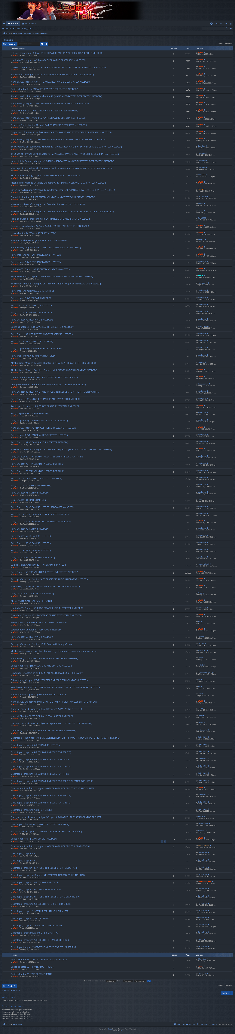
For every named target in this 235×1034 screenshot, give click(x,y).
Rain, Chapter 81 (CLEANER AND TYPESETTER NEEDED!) (39, 442)
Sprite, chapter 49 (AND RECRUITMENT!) (31, 974)
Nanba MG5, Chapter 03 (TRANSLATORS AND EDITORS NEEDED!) (44, 658)
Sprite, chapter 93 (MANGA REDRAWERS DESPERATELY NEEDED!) (44, 110)
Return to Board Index (12, 990)
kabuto (201, 966)
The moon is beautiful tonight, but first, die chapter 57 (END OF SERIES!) (48, 204)
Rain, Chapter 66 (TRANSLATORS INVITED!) (33, 557)
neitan (200, 715)
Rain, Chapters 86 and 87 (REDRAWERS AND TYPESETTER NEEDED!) (45, 399)
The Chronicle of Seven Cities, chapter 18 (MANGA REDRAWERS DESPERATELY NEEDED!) (56, 96)
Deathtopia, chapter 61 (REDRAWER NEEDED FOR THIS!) (40, 773)
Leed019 (201, 708)
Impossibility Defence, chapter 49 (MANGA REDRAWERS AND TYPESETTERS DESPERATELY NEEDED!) (62, 161)
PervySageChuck (205, 881)
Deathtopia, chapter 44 (23, 860)
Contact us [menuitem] (180, 1024)
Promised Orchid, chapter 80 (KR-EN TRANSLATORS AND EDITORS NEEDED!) (50, 218)
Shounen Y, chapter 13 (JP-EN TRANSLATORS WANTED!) (39, 240)
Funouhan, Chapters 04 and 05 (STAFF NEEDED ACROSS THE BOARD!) (47, 672)
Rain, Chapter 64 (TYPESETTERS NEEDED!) (32, 593)
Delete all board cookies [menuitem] (208, 1024)
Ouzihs (200, 939)
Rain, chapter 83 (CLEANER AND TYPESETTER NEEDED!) (39, 420)
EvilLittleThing (204, 845)
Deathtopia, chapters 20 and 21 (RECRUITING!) (35, 932)
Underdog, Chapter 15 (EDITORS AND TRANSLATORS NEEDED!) (43, 730)
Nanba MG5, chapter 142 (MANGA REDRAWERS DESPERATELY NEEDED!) (48, 60)
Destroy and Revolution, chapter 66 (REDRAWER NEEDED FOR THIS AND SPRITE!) (52, 788)
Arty (120, 1030)
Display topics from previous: (100, 981)
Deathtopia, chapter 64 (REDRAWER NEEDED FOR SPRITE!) (41, 752)
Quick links (4, 24)
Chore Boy (202, 959)
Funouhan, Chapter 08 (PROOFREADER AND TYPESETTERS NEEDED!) (46, 615)
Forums (14, 23)
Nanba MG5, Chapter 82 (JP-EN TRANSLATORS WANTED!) (40, 269)
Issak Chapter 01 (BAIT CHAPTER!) (28, 499)
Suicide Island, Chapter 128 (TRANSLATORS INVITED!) (38, 564)
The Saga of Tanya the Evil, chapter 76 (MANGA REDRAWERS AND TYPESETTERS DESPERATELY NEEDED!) (65, 153)
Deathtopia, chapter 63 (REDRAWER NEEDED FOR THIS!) (40, 759)
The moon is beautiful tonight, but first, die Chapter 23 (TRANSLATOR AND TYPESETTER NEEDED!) (61, 449)
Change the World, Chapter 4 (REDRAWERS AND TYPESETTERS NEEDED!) (48, 384)
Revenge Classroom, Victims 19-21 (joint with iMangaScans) (41, 644)
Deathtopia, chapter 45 (23, 853)
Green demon (203, 384)
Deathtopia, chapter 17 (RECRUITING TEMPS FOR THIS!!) (40, 939)
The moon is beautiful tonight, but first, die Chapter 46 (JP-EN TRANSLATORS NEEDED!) (56, 283)
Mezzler (201, 593)
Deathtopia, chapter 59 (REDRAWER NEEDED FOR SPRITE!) (41, 795)
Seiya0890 (202, 218)
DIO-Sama (202, 196)
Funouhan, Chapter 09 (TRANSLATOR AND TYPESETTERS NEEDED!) (45, 586)
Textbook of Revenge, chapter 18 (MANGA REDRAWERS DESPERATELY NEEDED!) (52, 74)
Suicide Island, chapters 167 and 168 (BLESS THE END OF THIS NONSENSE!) (50, 226)
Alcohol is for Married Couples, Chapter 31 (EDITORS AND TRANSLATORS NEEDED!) (54, 370)
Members (29, 23)
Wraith (15, 55)
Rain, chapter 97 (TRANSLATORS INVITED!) (32, 290)
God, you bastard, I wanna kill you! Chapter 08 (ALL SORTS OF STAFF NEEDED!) (51, 723)
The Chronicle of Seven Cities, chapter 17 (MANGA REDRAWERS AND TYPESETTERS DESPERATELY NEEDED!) (66, 146)
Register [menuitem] (231, 24)
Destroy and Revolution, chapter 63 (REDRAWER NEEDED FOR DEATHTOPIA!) (50, 846)
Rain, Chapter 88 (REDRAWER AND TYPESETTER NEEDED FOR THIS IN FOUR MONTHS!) (55, 391)
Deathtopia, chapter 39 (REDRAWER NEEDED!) (34, 882)
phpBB (109, 1029)
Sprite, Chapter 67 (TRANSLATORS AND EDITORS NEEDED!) (41, 665)
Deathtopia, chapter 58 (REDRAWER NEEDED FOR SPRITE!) (41, 802)
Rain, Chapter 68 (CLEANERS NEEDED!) (31, 543)
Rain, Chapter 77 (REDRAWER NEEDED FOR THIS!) (36, 478)
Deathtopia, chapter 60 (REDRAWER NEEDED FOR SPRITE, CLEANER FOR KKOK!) (52, 781)
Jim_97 (201, 189)
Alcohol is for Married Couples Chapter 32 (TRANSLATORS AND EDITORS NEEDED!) (53, 362)
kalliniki (200, 723)
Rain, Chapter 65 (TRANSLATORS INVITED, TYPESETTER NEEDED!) (44, 572)
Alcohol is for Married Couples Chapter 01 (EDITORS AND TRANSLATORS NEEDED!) (53, 651)
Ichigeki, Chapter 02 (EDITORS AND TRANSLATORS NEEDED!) (42, 716)
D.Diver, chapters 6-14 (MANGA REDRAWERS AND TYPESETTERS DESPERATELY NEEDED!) (56, 53)
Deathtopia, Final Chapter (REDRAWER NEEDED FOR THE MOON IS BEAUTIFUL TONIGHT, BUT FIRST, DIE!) (65, 737)
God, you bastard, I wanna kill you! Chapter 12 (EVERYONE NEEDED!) (46, 709)
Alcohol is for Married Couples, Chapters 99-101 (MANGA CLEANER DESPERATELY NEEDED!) (58, 182)
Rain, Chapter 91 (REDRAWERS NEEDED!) (32, 341)
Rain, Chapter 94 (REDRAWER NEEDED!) (31, 312)
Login (17, 28)
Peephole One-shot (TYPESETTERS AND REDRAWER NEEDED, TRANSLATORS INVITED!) (55, 687)
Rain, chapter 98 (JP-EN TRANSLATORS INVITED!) (36, 262)
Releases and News (31, 33)
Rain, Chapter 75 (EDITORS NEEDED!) (30, 492)
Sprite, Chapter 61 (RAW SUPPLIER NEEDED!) (34, 838)
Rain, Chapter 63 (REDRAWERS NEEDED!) (32, 636)
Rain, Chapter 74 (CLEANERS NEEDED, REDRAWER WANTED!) (42, 507)
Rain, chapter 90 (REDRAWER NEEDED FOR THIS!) (36, 348)
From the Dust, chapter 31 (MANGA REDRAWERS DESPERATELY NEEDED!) (49, 125)
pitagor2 (201, 240)
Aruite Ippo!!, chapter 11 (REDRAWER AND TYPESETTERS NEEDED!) (45, 406)
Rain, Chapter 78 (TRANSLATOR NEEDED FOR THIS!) (37, 471)
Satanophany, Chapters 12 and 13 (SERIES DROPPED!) (39, 622)
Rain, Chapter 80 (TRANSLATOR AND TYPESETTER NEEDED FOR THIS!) (47, 456)
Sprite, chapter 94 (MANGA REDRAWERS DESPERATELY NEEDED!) (44, 89)
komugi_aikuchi (204, 326)
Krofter (200, 204)
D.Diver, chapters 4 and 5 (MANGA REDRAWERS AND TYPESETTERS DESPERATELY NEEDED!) (58, 67)
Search (7, 28)
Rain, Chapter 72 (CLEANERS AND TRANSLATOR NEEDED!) (41, 521)
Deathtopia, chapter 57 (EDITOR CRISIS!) (31, 809)
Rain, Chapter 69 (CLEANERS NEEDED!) (31, 535)
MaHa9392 (202, 607)
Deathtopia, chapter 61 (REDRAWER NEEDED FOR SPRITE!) (41, 766)
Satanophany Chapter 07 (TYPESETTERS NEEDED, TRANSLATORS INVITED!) (49, 680)
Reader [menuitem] (219, 23)
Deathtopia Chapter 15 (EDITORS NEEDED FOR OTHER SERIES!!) (43, 947)
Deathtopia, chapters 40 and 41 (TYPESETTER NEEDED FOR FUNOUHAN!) (48, 875)
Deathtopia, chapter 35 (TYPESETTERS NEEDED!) (36, 889)
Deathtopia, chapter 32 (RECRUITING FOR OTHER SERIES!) (41, 903)
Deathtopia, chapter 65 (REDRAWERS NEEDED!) (35, 745)
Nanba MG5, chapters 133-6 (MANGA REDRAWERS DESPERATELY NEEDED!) (50, 103)
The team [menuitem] (191, 1024)
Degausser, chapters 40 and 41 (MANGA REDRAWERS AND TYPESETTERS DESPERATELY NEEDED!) (61, 132)
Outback (201, 362)
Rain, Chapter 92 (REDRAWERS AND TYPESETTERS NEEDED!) (42, 334)
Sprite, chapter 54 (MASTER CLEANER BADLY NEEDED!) (39, 959)
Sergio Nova (202, 853)
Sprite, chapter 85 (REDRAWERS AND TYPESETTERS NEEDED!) (42, 326)
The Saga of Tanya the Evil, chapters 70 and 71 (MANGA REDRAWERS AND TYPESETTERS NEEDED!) (61, 168)
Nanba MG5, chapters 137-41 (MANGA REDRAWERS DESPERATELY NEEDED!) (50, 81)
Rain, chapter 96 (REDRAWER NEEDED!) (31, 298)
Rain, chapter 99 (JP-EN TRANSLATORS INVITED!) (36, 254)
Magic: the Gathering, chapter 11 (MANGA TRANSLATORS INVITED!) (45, 175)
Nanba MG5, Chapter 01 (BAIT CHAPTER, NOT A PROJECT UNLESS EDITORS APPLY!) (54, 701)
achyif (200, 276)
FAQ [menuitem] (212, 24)
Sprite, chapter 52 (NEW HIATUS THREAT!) (32, 966)
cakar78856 (202, 175)
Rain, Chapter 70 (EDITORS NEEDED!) (30, 528)
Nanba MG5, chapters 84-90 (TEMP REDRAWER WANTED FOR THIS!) (46, 247)
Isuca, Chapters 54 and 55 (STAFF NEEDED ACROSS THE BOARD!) (44, 377)
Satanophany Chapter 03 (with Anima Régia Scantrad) (39, 694)
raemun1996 (202, 283)
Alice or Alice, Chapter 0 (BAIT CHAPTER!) (32, 600)
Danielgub (202, 146)
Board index (17, 33)
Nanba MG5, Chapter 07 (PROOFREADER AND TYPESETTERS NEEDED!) (47, 608)
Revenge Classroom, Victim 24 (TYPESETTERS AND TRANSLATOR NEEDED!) (49, 579)
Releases (44, 33)
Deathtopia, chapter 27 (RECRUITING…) (31, 918)
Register (27, 28)
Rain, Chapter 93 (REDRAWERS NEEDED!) (32, 319)
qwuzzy (201, 499)
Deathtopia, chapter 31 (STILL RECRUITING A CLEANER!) (39, 911)
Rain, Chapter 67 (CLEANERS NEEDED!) (31, 550)
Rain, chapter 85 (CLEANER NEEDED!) (30, 413)
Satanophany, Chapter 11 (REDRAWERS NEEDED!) (36, 629)
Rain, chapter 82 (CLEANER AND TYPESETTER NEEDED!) (39, 435)
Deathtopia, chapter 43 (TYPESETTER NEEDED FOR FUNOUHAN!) (44, 867)
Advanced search (231, 28)
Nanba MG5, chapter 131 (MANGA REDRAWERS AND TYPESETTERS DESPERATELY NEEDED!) (58, 139)
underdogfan (202, 730)
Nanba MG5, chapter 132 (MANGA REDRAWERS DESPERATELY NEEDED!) (48, 117)
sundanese (202, 261)
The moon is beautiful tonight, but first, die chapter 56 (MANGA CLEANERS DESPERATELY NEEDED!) (62, 211)
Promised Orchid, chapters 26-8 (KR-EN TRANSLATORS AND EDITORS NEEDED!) (52, 276)
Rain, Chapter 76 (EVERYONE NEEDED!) (31, 485)
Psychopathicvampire (206, 672)
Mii (199, 622)
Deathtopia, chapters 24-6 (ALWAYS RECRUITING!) (36, 925)
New (8, 44)
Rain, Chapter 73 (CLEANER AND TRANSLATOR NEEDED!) (40, 514)
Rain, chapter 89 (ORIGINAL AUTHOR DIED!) (33, 355)
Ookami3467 (202, 737)
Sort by (125, 981)
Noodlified (201, 831)
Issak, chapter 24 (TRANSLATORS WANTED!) (33, 233)
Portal (8, 33)
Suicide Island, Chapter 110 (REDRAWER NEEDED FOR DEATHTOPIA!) (46, 831)
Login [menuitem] (227, 24)
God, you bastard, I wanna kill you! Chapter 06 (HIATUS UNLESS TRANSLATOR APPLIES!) (56, 817)
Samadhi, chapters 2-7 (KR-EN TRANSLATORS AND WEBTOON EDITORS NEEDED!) (53, 197)
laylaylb (201, 658)
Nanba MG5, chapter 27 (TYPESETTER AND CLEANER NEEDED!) (43, 427)
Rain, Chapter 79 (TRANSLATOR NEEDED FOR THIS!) (37, 463)
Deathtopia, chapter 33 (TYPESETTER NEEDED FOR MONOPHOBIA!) (45, 896)
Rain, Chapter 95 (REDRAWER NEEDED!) (31, 305)
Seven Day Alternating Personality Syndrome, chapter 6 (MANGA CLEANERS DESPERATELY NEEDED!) (63, 189)
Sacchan (201, 643)
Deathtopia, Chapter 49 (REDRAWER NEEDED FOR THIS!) (40, 824)
